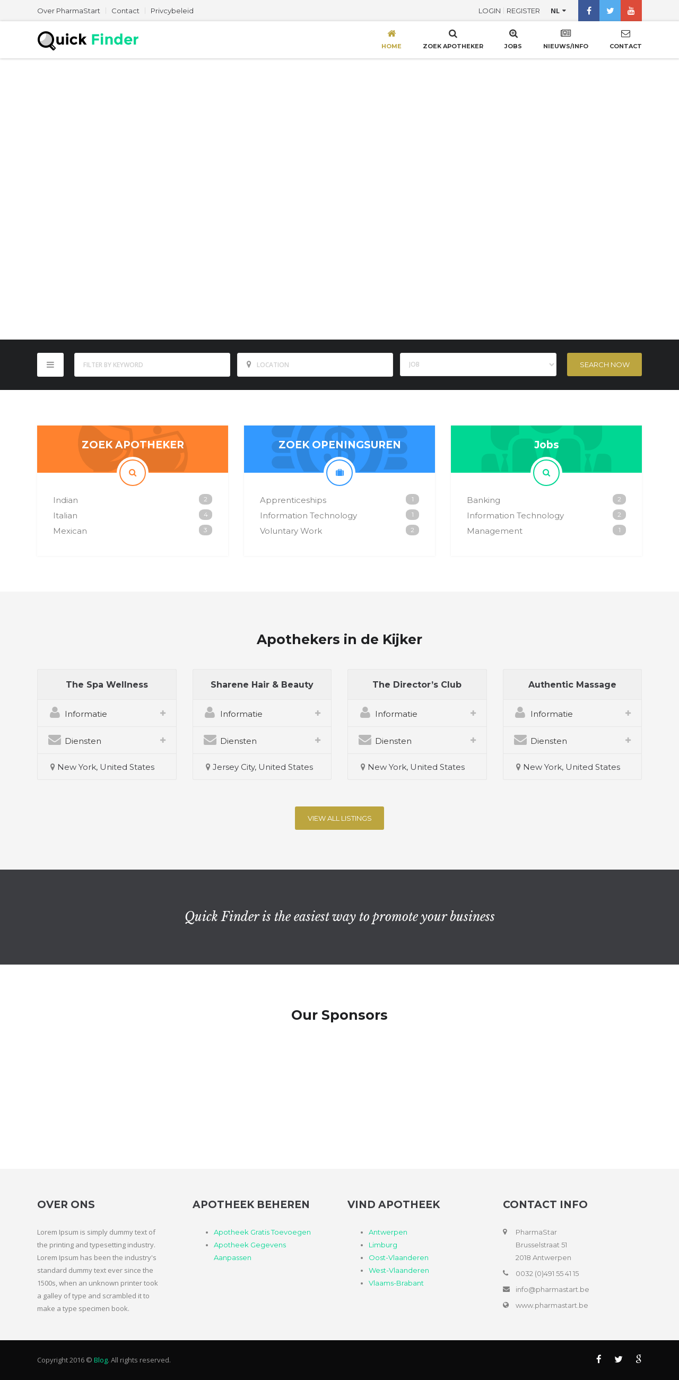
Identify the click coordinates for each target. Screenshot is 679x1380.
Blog (101, 1360)
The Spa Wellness (107, 685)
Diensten (74, 739)
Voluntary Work (291, 531)
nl (555, 10)
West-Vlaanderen (399, 1270)
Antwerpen (388, 1232)
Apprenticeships (293, 500)
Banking (483, 500)
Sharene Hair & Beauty (262, 685)
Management (495, 531)
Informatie (77, 712)
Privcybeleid (172, 10)
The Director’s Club (417, 685)
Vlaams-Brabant (396, 1283)
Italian (65, 515)
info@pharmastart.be (552, 1289)
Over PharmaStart (68, 10)
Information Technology (308, 515)
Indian (65, 500)
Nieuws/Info (565, 38)
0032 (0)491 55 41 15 (547, 1273)
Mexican (70, 531)
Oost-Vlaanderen (399, 1257)
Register (523, 10)
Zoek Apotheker (453, 38)
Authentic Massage (572, 685)
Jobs (513, 38)
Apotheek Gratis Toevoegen (262, 1232)
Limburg (383, 1244)
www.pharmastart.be (552, 1305)
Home (391, 38)
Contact (125, 10)
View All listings (340, 818)
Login (489, 10)
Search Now (605, 364)
